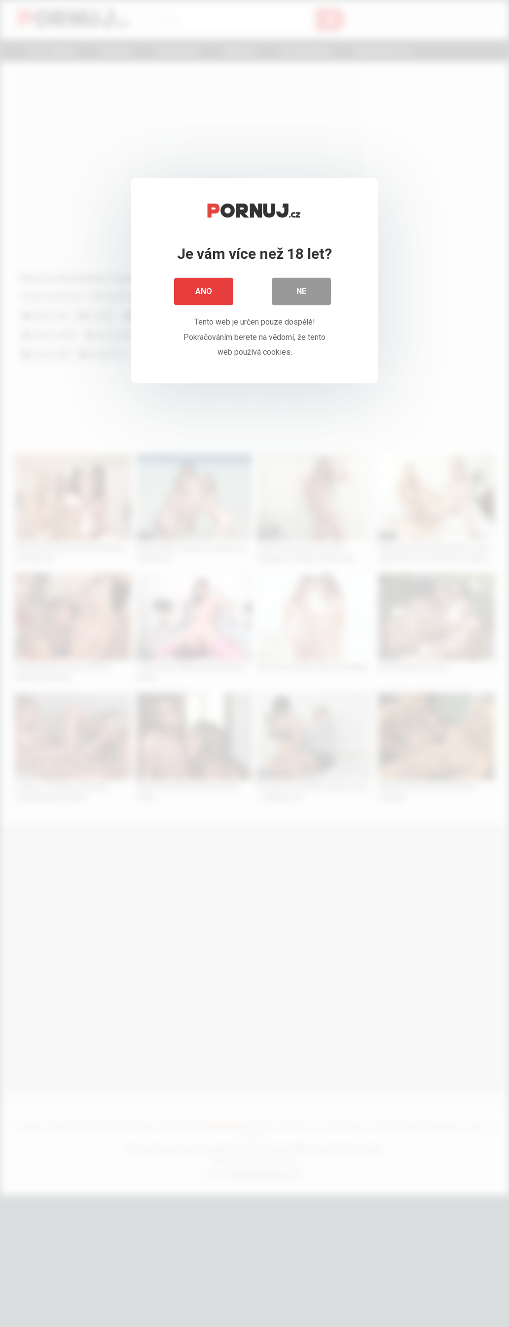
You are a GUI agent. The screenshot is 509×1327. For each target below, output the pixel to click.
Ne (301, 291)
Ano (203, 291)
